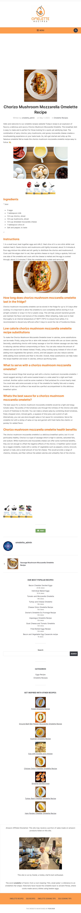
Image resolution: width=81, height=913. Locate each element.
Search (40, 650)
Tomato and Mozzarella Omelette (40, 596)
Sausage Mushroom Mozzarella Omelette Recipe (39, 564)
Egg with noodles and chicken (40, 753)
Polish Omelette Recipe (40, 709)
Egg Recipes (30, 899)
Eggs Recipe (40, 674)
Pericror (51, 908)
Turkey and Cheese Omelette (40, 602)
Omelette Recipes (61, 118)
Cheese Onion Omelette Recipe (40, 607)
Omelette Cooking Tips (47, 899)
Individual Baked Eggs (40, 591)
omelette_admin (28, 118)
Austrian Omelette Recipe (40, 739)
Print (42, 531)
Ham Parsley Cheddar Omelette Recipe (40, 813)
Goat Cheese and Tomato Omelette (40, 623)
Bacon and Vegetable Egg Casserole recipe (40, 634)
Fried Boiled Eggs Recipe (41, 629)
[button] (40, 30)
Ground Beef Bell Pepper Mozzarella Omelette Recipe (40, 724)
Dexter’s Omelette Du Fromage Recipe (40, 612)
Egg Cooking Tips (64, 899)
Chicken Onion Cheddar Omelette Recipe (40, 768)
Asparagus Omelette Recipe (40, 618)
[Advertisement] (40, 54)
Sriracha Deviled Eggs (40, 783)
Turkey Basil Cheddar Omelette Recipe (40, 798)
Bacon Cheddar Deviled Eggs (40, 585)
